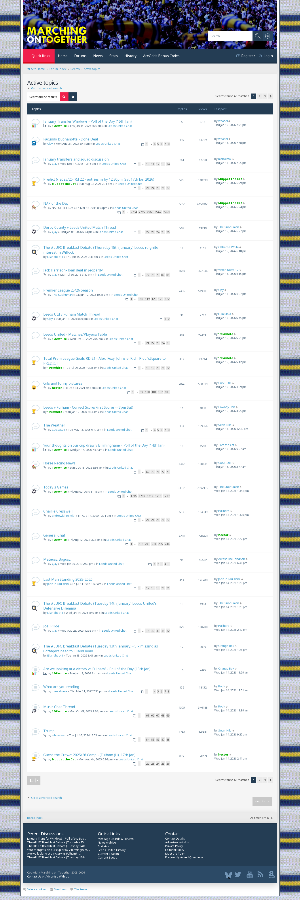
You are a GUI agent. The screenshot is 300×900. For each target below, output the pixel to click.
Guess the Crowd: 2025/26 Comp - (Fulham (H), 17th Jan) (89, 754)
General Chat (54, 535)
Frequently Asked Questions (184, 857)
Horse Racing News (59, 463)
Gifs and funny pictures (62, 383)
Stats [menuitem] (113, 55)
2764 (134, 212)
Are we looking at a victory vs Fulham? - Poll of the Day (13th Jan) (96, 668)
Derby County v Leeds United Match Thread (79, 227)
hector (57, 388)
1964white (59, 126)
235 (160, 544)
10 (147, 164)
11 (152, 164)
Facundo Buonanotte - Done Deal (70, 139)
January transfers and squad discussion (76, 159)
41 (162, 631)
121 (160, 299)
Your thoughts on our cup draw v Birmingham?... (59, 850)
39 (152, 631)
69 (147, 472)
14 (167, 164)
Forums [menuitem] (80, 55)
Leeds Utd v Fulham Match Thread (71, 314)
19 (152, 368)
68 (162, 715)
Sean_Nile (225, 425)
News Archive (107, 842)
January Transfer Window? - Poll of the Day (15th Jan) (87, 121)
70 (152, 472)
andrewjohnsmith (63, 516)
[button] (270, 96)
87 (162, 739)
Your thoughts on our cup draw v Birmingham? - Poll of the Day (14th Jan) (104, 445)
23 (147, 188)
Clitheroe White (228, 247)
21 (147, 343)
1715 (134, 496)
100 (147, 392)
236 (167, 544)
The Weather (54, 425)
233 (147, 544)
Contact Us (34, 876)
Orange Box (226, 646)
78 (152, 275)
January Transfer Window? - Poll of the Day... (56, 838)
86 (157, 739)
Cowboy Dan (226, 407)
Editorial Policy (174, 850)
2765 (142, 212)
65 (147, 715)
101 (154, 392)
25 (157, 188)
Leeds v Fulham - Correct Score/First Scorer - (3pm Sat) (88, 407)
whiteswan (59, 735)
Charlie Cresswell (58, 511)
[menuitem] (264, 56)
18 (147, 368)
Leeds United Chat (120, 126)
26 (162, 188)
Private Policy (174, 846)
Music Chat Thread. (59, 706)
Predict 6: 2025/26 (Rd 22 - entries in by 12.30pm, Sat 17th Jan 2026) (98, 179)
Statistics (104, 846)
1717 (150, 496)
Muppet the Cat (64, 184)
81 (167, 275)
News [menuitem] (98, 55)
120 (154, 299)
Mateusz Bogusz (57, 559)
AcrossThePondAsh (231, 559)
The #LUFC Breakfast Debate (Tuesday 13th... (57, 857)
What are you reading (61, 686)
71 (157, 472)
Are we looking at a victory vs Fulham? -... (54, 853)
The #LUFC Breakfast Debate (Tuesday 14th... (57, 846)
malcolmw (224, 159)
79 (157, 275)
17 (147, 588)
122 (167, 299)
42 (167, 631)
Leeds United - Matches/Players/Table (75, 334)
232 (140, 544)
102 (160, 392)
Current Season (108, 854)
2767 (158, 212)
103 (167, 392)
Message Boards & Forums (116, 839)
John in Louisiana (58, 584)
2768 (166, 212)
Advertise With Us (177, 842)
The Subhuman (228, 227)
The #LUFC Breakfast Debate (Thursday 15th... (57, 842)
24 (152, 188)
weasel (223, 121)
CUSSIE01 (224, 383)
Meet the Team (175, 853)
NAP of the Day (55, 203)
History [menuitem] (130, 55)
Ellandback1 (55, 257)
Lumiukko (224, 314)
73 (167, 472)
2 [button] (259, 96)
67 (157, 715)
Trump (49, 730)
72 (162, 472)
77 (147, 275)
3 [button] (265, 96)
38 (147, 631)
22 (147, 232)
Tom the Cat (226, 445)
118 (140, 299)
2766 (150, 212)
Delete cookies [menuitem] (35, 889)
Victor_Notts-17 (228, 270)
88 (167, 739)
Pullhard (223, 511)
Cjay (50, 144)
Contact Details (175, 838)
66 (152, 715)
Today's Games (55, 487)
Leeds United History (112, 850)
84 (147, 739)
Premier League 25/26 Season (68, 290)
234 (154, 544)
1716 (142, 496)
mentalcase (59, 691)
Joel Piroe (51, 626)
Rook (221, 686)
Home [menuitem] (63, 55)
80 (162, 275)
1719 (166, 496)
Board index (35, 818)
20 (157, 368)
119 (147, 299)
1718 (158, 496)
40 (157, 631)
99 (141, 392)
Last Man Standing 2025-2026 (68, 579)
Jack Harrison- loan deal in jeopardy (73, 270)
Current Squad (107, 857)
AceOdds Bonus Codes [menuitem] (161, 55)
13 (162, 164)
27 (167, 188)
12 (157, 164)
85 (152, 739)
